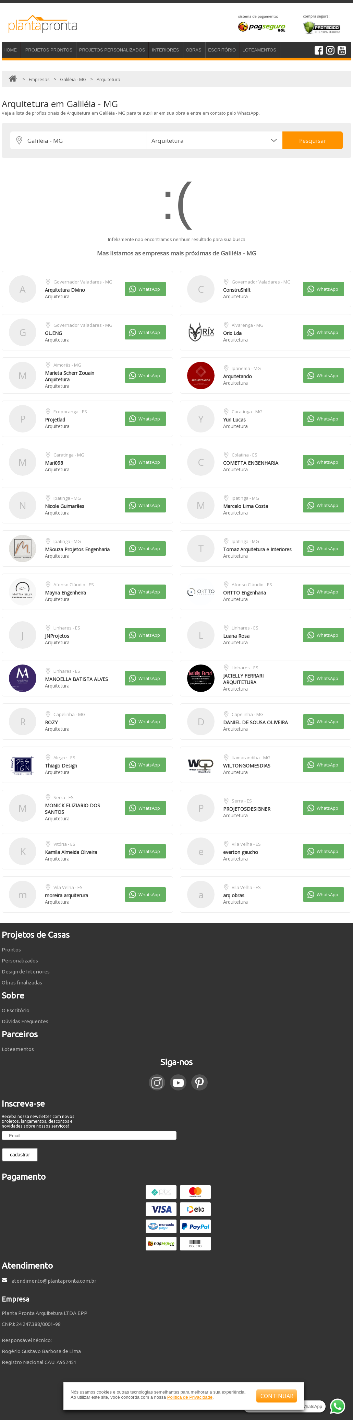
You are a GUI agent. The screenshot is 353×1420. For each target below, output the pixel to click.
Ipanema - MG (246, 368)
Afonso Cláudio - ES (73, 584)
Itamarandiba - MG (251, 757)
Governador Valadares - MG (82, 282)
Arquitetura (57, 296)
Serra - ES (63, 797)
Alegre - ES (64, 757)
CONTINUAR (276, 1396)
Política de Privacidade (189, 1397)
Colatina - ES (244, 455)
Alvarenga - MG (248, 325)
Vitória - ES (64, 844)
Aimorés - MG (67, 365)
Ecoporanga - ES (70, 411)
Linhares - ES (66, 628)
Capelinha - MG (69, 714)
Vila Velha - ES (246, 844)
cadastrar (20, 1154)
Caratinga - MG (247, 411)
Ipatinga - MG (67, 498)
